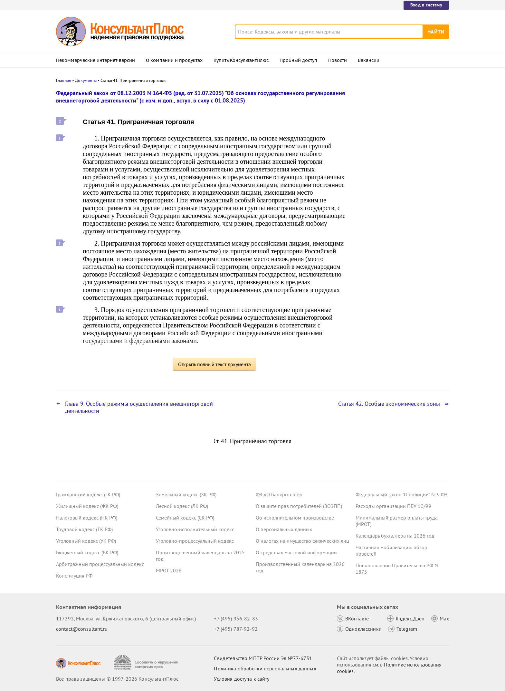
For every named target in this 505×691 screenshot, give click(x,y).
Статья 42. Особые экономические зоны (389, 403)
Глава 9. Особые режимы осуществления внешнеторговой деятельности (139, 407)
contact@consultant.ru (82, 629)
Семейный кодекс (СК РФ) (185, 517)
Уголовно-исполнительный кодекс (195, 529)
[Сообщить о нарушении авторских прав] (147, 662)
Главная (63, 80)
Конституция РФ (74, 575)
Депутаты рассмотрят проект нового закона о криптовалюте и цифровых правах (398, 126)
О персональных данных (284, 529)
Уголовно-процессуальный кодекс (195, 541)
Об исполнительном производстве (295, 517)
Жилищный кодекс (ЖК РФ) (87, 506)
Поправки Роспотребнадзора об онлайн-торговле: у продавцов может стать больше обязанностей (399, 231)
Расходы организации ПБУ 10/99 (393, 506)
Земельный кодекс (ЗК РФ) (186, 494)
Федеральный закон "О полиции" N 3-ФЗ (402, 494)
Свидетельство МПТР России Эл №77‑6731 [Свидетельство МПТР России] (263, 658)
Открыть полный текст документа (214, 364)
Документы (86, 80)
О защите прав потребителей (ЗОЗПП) (299, 506)
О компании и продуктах (174, 60)
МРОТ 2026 (169, 570)
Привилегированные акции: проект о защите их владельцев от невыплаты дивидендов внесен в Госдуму (399, 161)
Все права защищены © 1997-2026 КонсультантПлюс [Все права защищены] (117, 679)
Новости (337, 60)
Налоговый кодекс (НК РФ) (86, 517)
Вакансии (368, 60)
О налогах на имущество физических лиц (302, 541)
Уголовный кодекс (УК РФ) (86, 541)
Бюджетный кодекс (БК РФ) (87, 552)
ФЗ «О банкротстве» (279, 494)
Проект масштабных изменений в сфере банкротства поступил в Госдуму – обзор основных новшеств (401, 196)
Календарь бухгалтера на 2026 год (395, 535)
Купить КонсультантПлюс (241, 60)
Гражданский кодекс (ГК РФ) (88, 494)
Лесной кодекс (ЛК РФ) (182, 506)
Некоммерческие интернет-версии (95, 60)
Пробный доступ (298, 60)
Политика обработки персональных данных (265, 668)
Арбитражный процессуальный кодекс (100, 564)
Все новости (372, 252)
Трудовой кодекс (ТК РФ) (84, 529)
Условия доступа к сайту (241, 679)
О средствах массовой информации (296, 552)
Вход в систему (426, 5)
